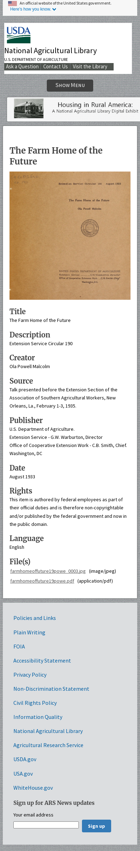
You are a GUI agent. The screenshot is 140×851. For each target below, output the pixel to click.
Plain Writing (29, 632)
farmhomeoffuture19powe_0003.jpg (48, 571)
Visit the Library (90, 66)
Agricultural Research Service (48, 744)
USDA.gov (24, 759)
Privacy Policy (29, 674)
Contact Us (55, 66)
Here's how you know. (30, 9)
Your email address (33, 815)
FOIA (19, 646)
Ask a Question (22, 66)
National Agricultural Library (50, 50)
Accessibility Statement (42, 660)
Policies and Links (34, 617)
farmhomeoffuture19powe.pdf (42, 581)
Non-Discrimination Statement (51, 688)
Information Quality (37, 716)
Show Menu (70, 85)
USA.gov (23, 773)
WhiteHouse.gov (33, 787)
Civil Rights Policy (35, 702)
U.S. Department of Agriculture (36, 59)
